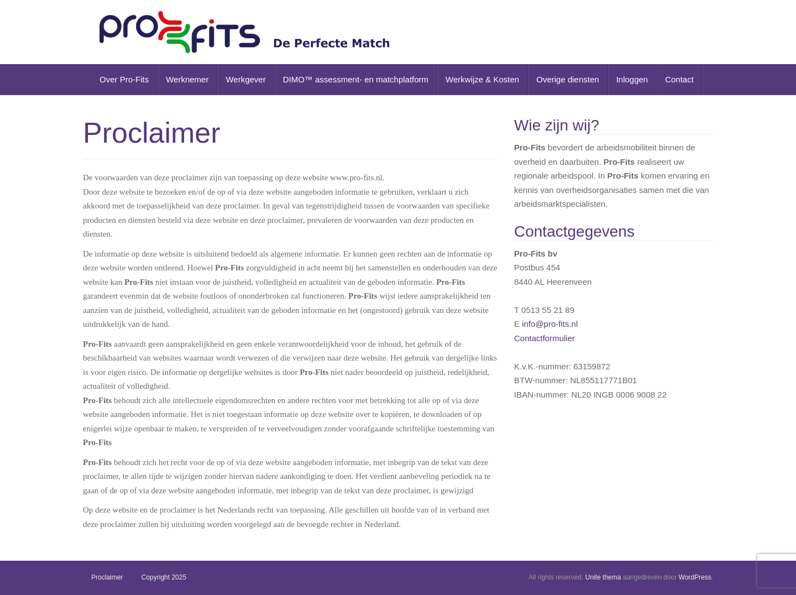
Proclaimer (107, 577)
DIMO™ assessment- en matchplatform (355, 79)
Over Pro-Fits (124, 79)
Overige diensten (567, 79)
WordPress (695, 577)
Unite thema (603, 577)
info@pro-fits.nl (550, 323)
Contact (679, 79)
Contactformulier (544, 338)
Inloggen (632, 79)
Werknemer (187, 79)
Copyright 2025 (164, 577)
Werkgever (245, 79)
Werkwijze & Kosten (482, 79)
